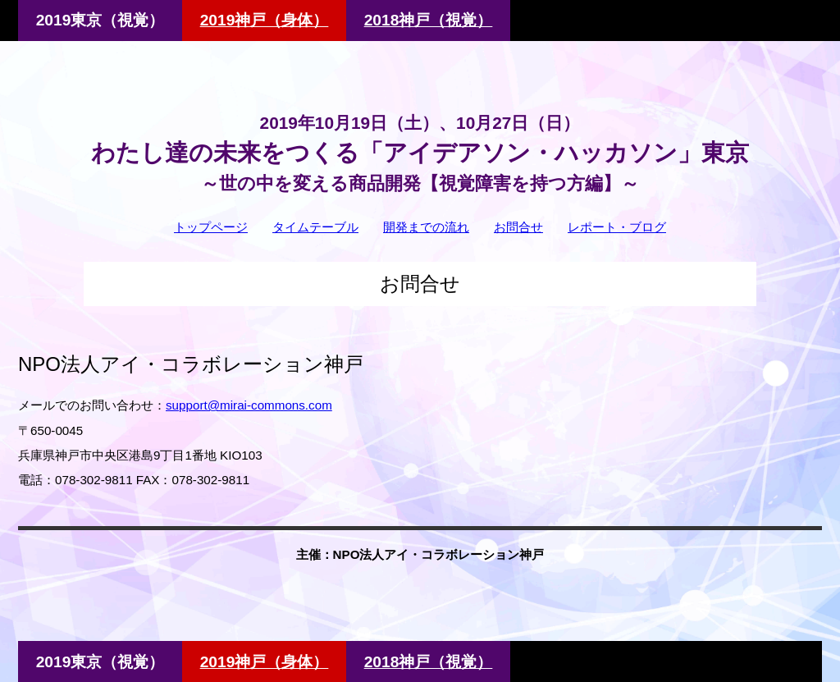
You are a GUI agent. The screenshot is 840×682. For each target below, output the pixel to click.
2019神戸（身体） (264, 20)
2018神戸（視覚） (428, 20)
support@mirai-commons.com (249, 405)
